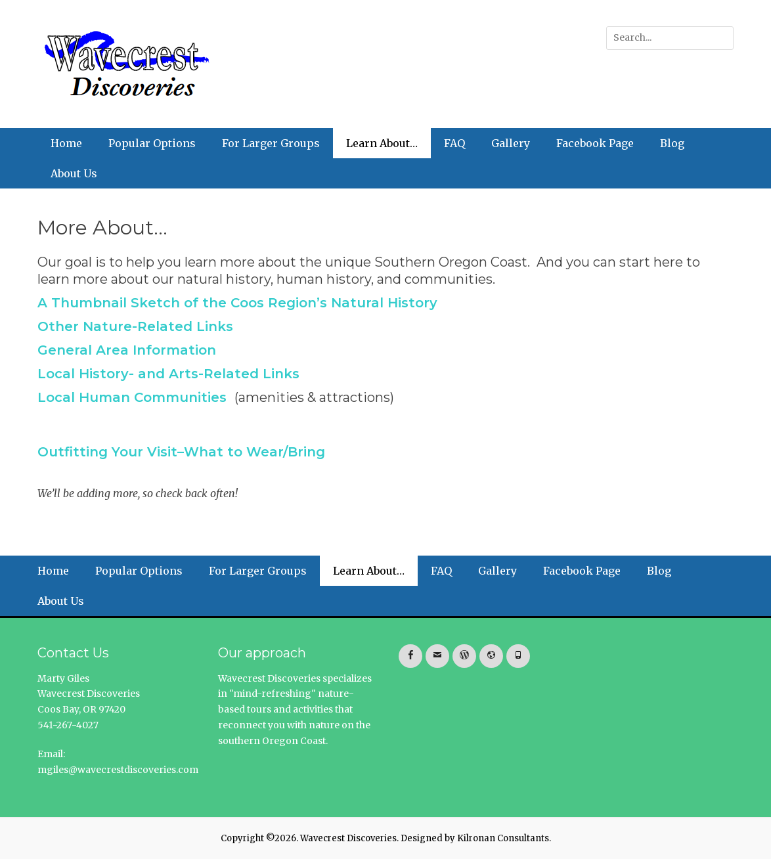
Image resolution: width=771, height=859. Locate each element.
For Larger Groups (271, 143)
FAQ (454, 143)
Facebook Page (595, 143)
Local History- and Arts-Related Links (168, 374)
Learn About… (382, 143)
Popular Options (152, 143)
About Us (74, 173)
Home (66, 143)
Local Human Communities (132, 397)
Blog (672, 143)
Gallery (510, 143)
